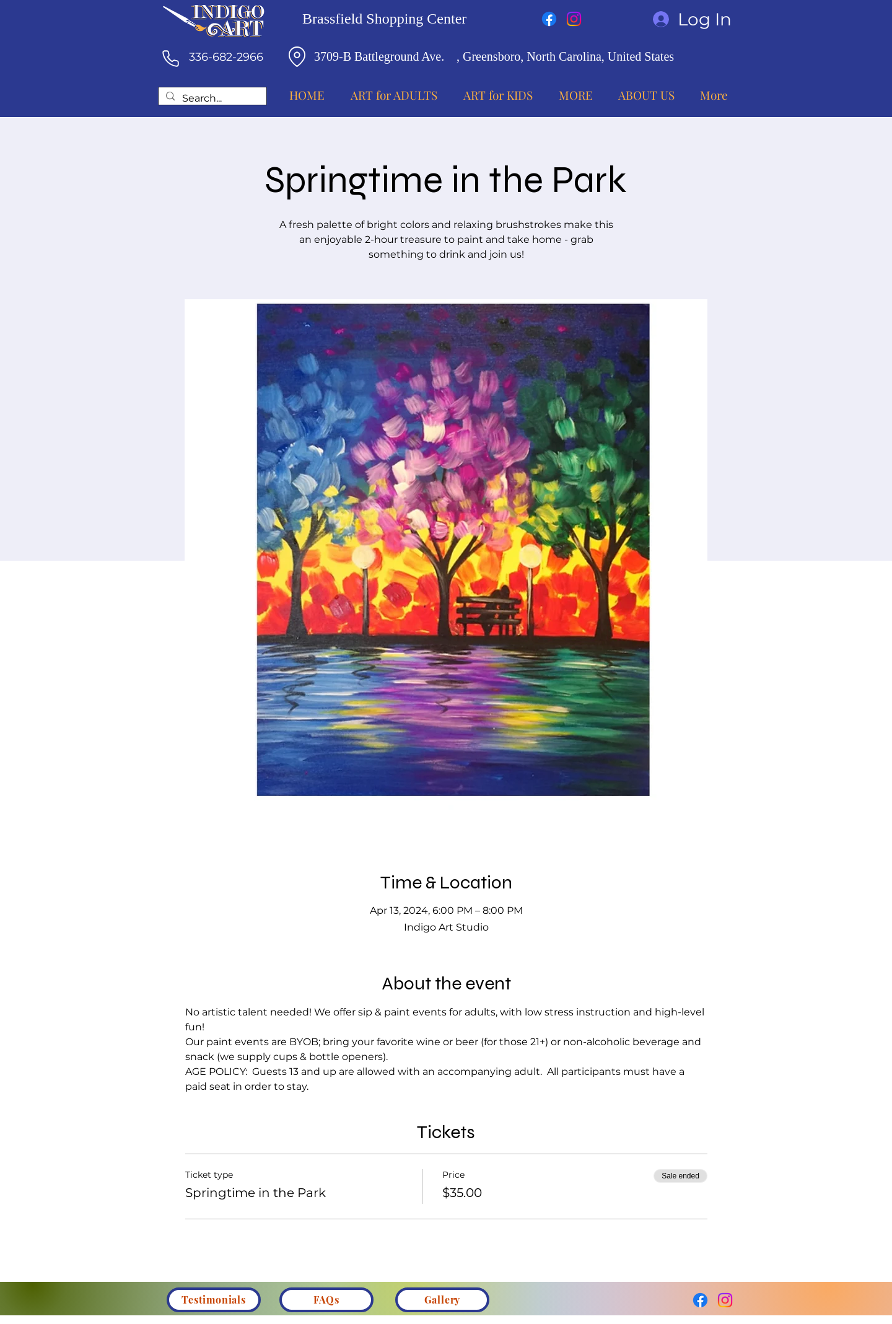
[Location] (296, 56)
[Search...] (211, 98)
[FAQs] (326, 1299)
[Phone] (170, 58)
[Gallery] (442, 1299)
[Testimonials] (214, 1299)
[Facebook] (549, 18)
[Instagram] (574, 18)
